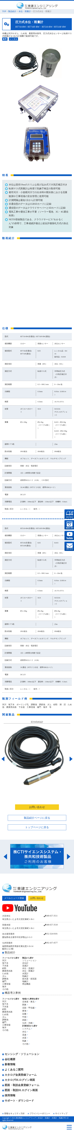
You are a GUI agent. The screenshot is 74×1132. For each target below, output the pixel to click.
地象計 (25, 981)
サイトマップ (61, 1113)
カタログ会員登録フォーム (19, 1074)
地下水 (5, 963)
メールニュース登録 (14, 898)
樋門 (4, 981)
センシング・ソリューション (20, 1054)
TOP (4, 11)
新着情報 (8, 1064)
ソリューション (29, 960)
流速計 (25, 966)
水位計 (25, 963)
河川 (4, 960)
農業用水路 (7, 971)
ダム (4, 976)
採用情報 (8, 1095)
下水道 (5, 966)
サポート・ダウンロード (18, 1100)
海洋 (4, 987)
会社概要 (8, 1059)
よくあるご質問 (12, 1069)
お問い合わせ (37, 807)
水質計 (25, 973)
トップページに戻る (37, 827)
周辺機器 (26, 984)
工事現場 (6, 984)
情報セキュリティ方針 (14, 1113)
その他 (5, 989)
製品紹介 (12, 11)
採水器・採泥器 (29, 979)
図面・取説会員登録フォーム (20, 1085)
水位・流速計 (28, 968)
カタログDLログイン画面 (18, 1079)
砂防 (4, 968)
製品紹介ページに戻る (37, 817)
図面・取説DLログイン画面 (20, 1090)
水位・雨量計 (25, 11)
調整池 (5, 979)
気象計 (25, 976)
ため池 (5, 973)
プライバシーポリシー (40, 1113)
